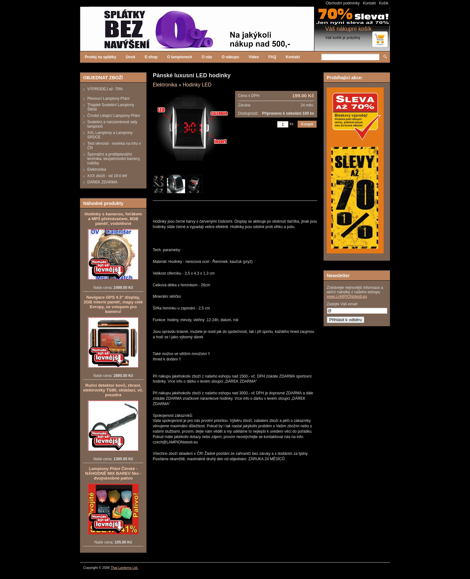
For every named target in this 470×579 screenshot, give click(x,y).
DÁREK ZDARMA (102, 182)
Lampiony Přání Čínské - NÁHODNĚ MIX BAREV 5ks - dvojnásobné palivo (113, 473)
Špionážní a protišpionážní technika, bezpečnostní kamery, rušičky (113, 158)
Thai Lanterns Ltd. (124, 567)
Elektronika (96, 169)
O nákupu (230, 57)
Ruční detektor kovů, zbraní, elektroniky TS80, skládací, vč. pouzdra (113, 390)
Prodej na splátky (100, 57)
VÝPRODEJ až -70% (105, 89)
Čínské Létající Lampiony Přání (113, 115)
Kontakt (369, 3)
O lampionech (179, 57)
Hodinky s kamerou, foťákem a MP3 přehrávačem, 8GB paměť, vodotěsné (113, 219)
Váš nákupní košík (348, 29)
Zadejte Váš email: (342, 304)
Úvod (130, 57)
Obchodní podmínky (343, 3)
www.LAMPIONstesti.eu (347, 296)
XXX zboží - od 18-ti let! (107, 176)
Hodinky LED (196, 84)
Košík (383, 3)
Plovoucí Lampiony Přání (108, 98)
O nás (206, 57)
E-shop (151, 57)
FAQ (272, 57)
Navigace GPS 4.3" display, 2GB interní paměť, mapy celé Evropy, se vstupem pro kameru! (113, 304)
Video (254, 57)
